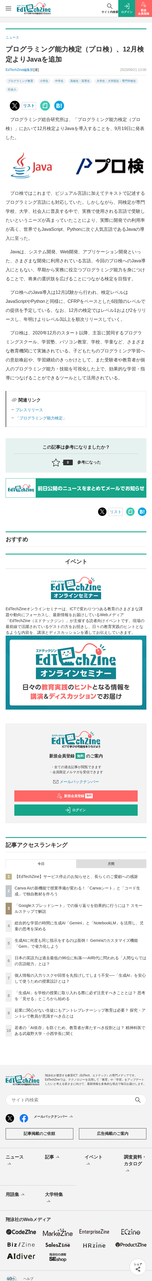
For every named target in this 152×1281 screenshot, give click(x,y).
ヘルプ (28, 1279)
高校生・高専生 (80, 80)
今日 (41, 864)
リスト (29, 105)
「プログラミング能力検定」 (41, 418)
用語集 (16, 1195)
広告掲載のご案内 (112, 1133)
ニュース (15, 1161)
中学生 (59, 80)
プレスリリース (29, 410)
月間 (111, 864)
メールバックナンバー (76, 781)
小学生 (44, 80)
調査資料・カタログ (135, 1164)
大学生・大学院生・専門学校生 (116, 80)
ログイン (75, 810)
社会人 (12, 89)
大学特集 (54, 1198)
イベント (94, 1161)
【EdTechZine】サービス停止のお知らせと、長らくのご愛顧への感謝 (76, 876)
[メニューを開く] (8, 8)
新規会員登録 (75, 796)
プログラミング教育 (20, 80)
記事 (52, 1157)
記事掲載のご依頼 (39, 1133)
